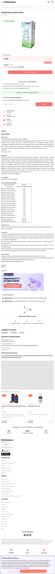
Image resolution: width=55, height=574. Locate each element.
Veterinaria (3, 521)
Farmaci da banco (5, 517)
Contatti (3, 465)
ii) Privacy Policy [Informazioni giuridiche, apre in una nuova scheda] (25, 568)
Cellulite (21, 332)
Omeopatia (3, 519)
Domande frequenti (5, 468)
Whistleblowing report (6, 489)
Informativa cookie (5, 481)
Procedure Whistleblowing (7, 491)
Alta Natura (4, 15)
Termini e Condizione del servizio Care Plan (11, 496)
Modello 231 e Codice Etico (7, 486)
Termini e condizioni (5, 493)
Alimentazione (4, 507)
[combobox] (27, 7)
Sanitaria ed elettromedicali (7, 514)
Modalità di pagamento (6, 470)
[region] (27, 565)
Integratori (5, 332)
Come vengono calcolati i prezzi (8, 463)
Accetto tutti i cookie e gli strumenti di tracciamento (33, 571)
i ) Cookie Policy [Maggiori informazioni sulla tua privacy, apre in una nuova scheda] (17, 568)
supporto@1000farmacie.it (7, 447)
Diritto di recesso (5, 479)
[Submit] (3, 7)
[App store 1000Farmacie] (7, 450)
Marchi (2, 529)
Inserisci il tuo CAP (8, 104)
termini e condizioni (43, 544)
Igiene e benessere (5, 502)
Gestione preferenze (13, 571)
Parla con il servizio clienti (27, 316)
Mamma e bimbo (5, 512)
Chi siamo (3, 461)
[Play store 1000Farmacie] (7, 454)
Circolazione (13, 332)
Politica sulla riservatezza (7, 484)
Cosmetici (3, 504)
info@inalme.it (5, 350)
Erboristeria (4, 524)
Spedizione (3, 473)
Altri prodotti (4, 526)
